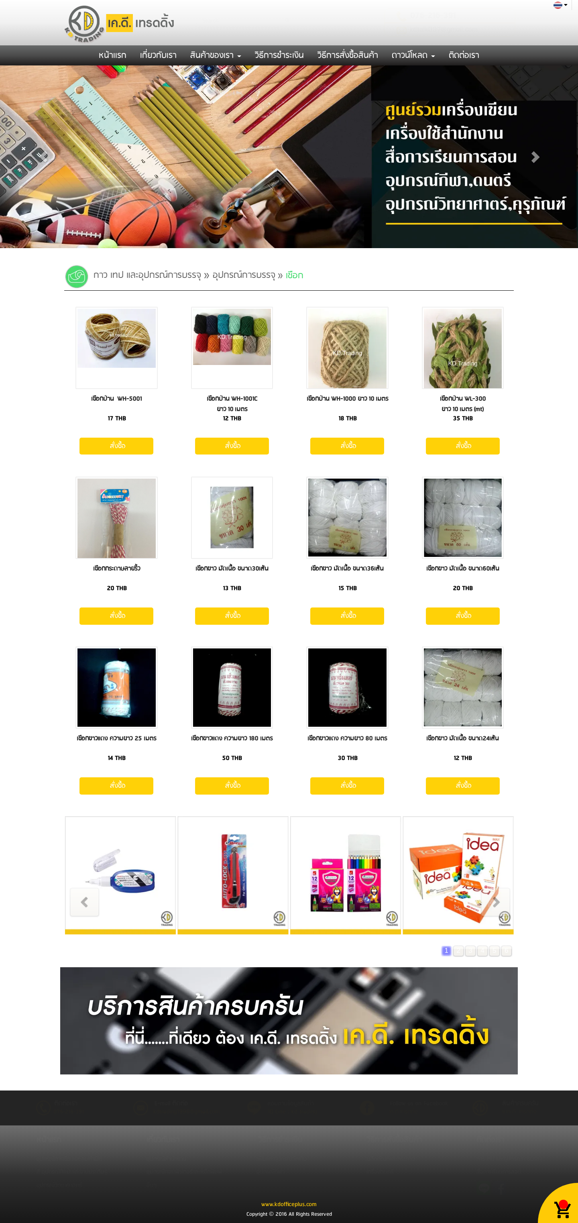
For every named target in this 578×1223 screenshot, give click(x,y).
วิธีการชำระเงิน (279, 55)
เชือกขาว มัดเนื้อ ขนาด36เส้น (347, 568)
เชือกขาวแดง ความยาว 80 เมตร (347, 738)
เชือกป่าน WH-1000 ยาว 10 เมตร (347, 398)
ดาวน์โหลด (413, 55)
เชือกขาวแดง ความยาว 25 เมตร (116, 738)
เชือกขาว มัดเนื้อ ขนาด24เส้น (462, 738)
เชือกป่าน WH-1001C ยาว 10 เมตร (232, 404)
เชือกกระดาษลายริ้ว (116, 568)
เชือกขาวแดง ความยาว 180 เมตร (232, 738)
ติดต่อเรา (464, 55)
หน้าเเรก (112, 55)
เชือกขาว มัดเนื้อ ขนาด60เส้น (462, 568)
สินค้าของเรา (215, 55)
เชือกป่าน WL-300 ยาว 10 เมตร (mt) (463, 404)
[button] (43, 156)
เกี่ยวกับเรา (158, 55)
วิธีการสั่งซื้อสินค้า (347, 55)
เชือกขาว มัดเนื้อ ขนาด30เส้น (232, 568)
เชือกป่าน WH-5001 (116, 398)
